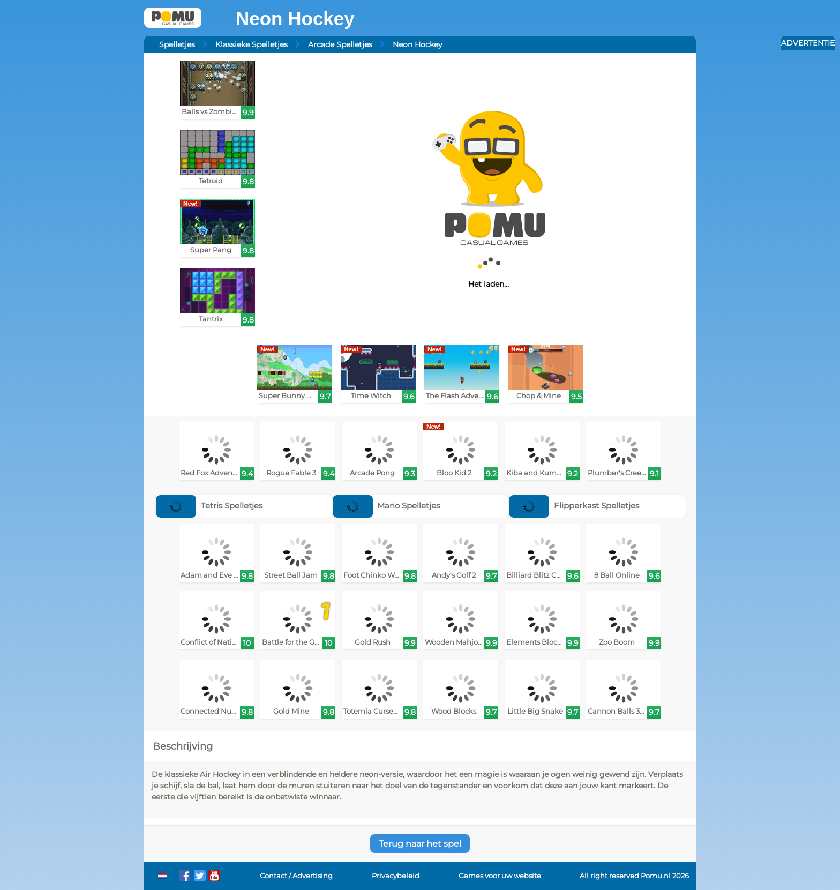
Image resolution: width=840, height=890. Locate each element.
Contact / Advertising (296, 876)
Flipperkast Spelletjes (574, 505)
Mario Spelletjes (386, 505)
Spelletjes (177, 44)
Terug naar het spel (420, 844)
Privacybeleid (395, 876)
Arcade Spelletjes (340, 44)
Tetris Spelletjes (209, 505)
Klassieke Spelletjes (251, 44)
